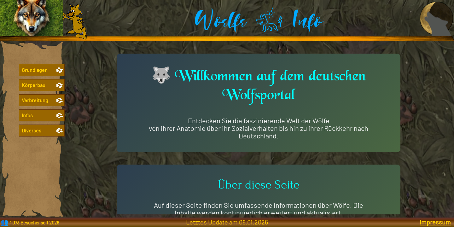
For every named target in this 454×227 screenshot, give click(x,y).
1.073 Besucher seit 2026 (34, 222)
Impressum (435, 222)
